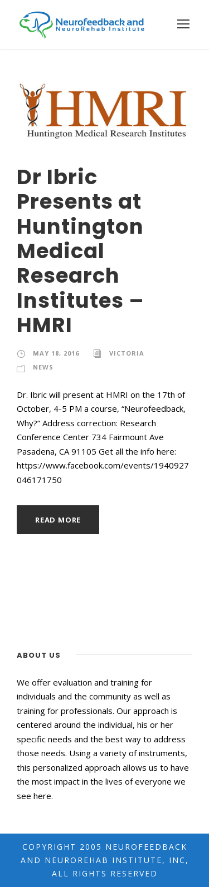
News (43, 367)
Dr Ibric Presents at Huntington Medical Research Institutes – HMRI (80, 250)
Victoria (126, 353)
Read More (58, 520)
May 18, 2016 (56, 353)
